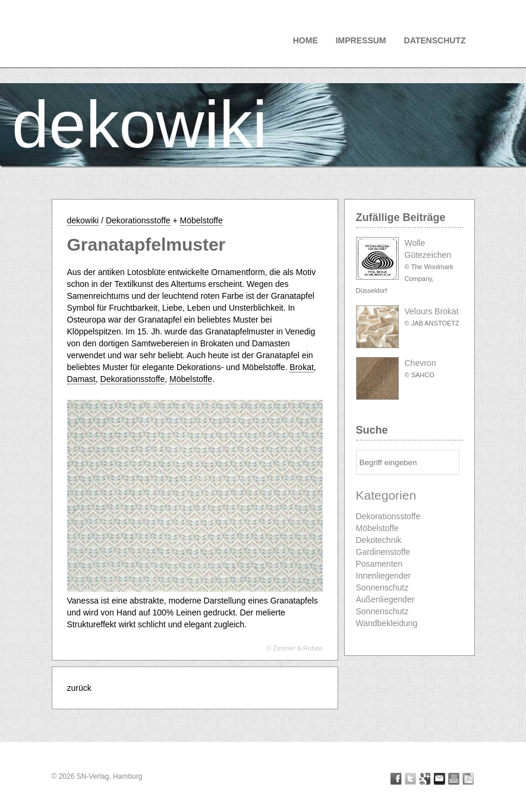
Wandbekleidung (387, 623)
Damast (81, 379)
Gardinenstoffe (383, 552)
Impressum (361, 40)
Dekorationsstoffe (138, 220)
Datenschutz (435, 40)
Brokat (301, 367)
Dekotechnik (379, 540)
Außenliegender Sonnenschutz (385, 605)
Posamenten (379, 564)
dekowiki (139, 124)
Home (305, 40)
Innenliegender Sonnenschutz (383, 581)
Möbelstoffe (201, 220)
